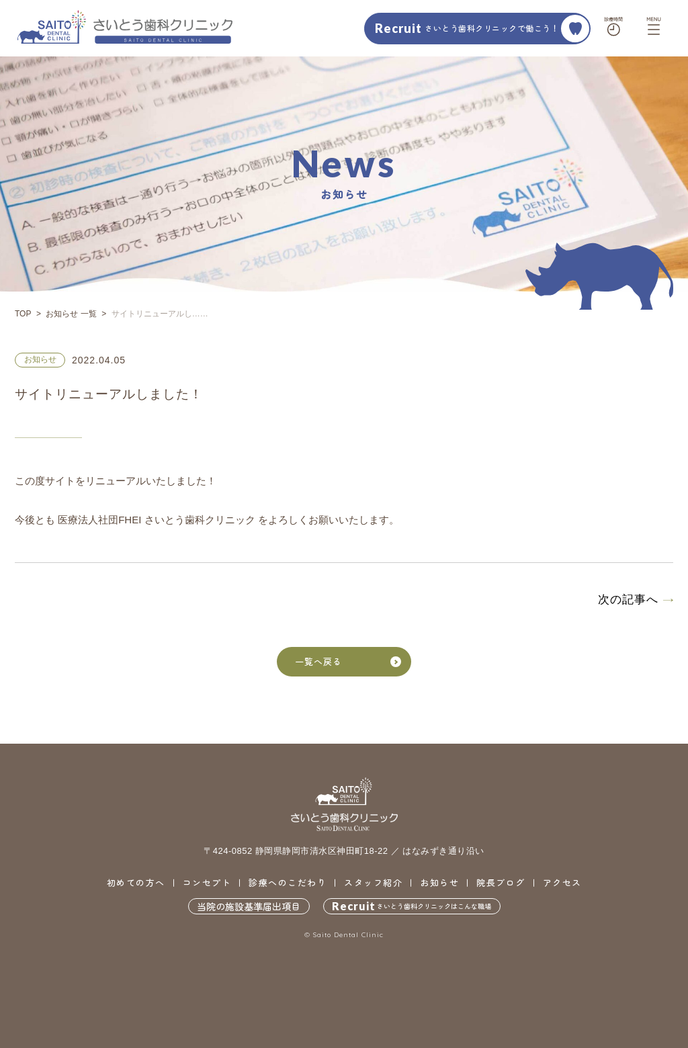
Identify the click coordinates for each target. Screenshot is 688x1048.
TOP (23, 313)
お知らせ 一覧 (71, 313)
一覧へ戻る (348, 661)
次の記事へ (628, 599)
